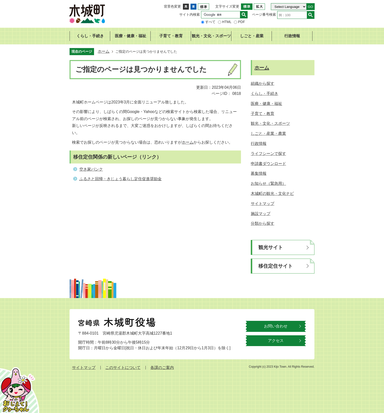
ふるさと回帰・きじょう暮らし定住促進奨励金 (120, 179)
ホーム (103, 51)
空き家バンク (91, 169)
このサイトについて (123, 367)
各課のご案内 (162, 367)
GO (310, 7)
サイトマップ (84, 367)
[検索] (222, 14)
